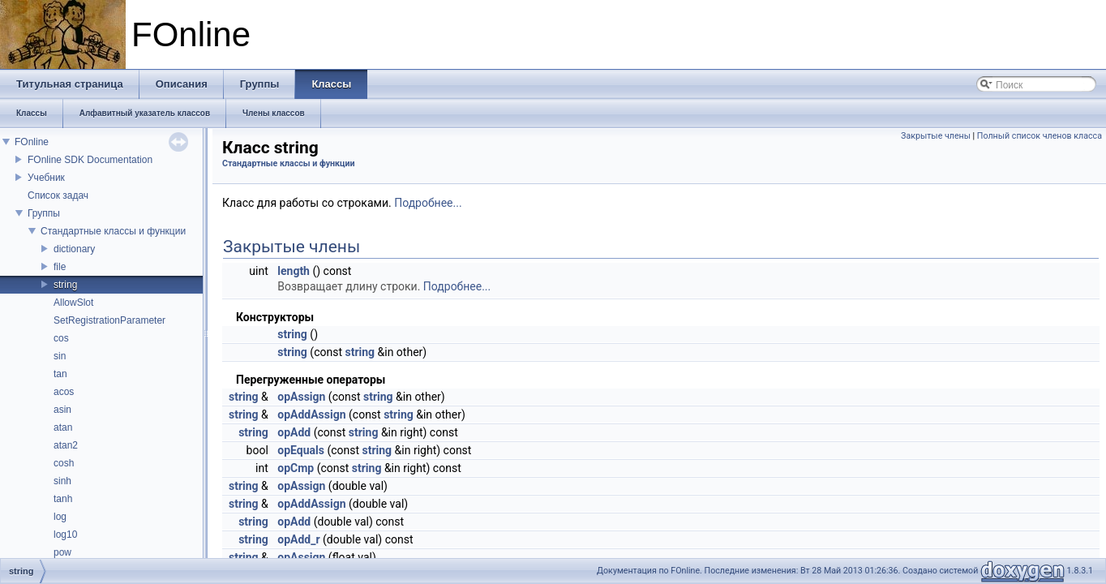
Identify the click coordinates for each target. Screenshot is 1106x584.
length (293, 270)
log (60, 516)
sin (60, 356)
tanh (63, 499)
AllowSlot (73, 302)
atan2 (66, 445)
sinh (62, 481)
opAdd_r (298, 539)
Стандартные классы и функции (113, 231)
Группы (44, 213)
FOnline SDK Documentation (90, 159)
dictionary (74, 249)
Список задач (58, 195)
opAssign (301, 396)
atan (63, 427)
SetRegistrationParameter (109, 320)
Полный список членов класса (1039, 136)
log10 (65, 534)
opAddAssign (311, 414)
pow (62, 552)
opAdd (294, 432)
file (60, 267)
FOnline (32, 142)
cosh (64, 463)
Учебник (46, 177)
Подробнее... (427, 202)
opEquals (300, 450)
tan (60, 374)
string (65, 284)
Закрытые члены (936, 136)
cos (61, 338)
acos (64, 391)
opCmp (295, 468)
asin (62, 409)
